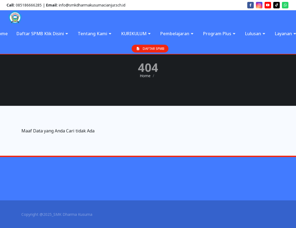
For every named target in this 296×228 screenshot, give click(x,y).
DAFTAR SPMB (150, 48)
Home (145, 75)
